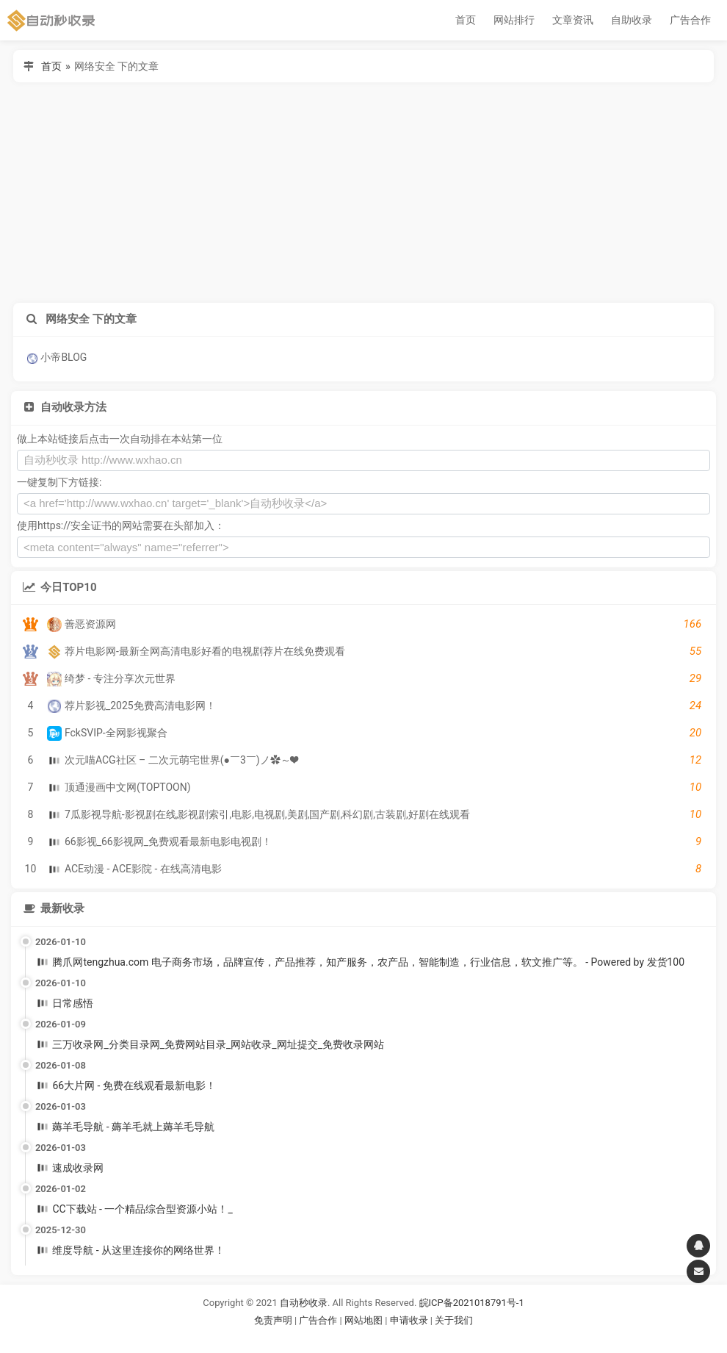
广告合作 (690, 20)
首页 (465, 20)
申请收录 (409, 1320)
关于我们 (454, 1320)
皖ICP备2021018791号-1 (471, 1302)
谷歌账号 (333, 1338)
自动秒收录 (304, 1302)
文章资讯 (572, 20)
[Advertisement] (363, 192)
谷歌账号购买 (384, 1338)
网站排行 (514, 20)
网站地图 (364, 1320)
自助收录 (631, 20)
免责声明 (273, 1320)
